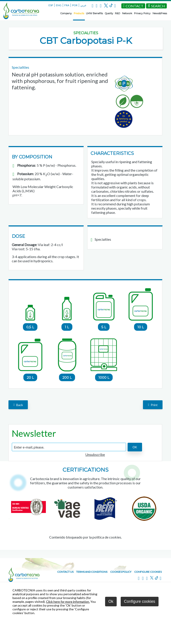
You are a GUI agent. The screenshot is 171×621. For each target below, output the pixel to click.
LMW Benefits (94, 13)
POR (74, 5)
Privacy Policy (142, 13)
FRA (66, 5)
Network (127, 13)
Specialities (85, 33)
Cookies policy (120, 571)
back (18, 405)
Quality (109, 13)
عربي (83, 5)
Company (66, 13)
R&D (117, 13)
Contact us (65, 571)
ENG (58, 5)
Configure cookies (148, 571)
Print (152, 405)
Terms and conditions (91, 571)
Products (79, 13)
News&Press (160, 13)
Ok (110, 601)
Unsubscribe (95, 454)
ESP (51, 5)
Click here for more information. (68, 601)
